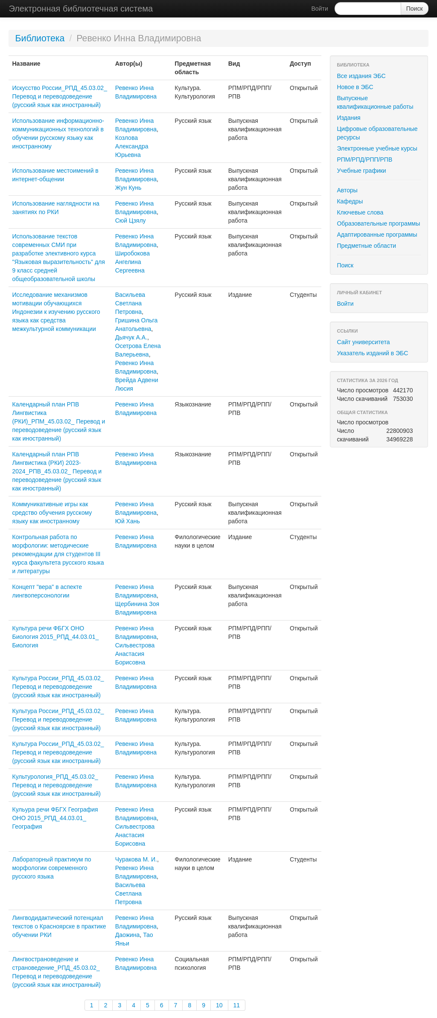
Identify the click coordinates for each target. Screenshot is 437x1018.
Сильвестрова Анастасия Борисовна (135, 654)
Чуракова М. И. (136, 859)
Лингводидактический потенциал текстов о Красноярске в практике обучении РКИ (59, 926)
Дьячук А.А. (131, 337)
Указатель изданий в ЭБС (372, 353)
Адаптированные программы (377, 234)
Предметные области (366, 245)
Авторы (347, 190)
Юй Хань (127, 521)
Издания (348, 117)
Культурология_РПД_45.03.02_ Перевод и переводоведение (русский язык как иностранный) (56, 785)
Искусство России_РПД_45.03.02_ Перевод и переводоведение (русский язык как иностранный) (59, 96)
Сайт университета (363, 342)
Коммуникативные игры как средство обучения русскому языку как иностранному (52, 513)
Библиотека (39, 38)
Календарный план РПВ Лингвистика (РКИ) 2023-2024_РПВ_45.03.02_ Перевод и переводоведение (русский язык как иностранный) (57, 471)
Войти (320, 8)
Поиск (345, 265)
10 (219, 1005)
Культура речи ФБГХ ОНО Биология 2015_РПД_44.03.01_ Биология (55, 637)
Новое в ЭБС (355, 87)
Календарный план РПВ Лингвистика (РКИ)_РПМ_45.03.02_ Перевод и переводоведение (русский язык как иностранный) (58, 421)
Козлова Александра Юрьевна (132, 146)
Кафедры (350, 201)
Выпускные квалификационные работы (375, 102)
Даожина (127, 934)
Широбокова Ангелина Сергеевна (132, 262)
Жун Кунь (128, 187)
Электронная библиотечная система (81, 8)
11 (236, 1005)
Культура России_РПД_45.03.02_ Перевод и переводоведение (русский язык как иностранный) (58, 687)
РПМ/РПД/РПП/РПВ (364, 159)
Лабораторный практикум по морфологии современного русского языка (51, 868)
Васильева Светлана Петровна (130, 303)
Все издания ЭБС (361, 76)
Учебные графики (361, 170)
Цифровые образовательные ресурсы (377, 133)
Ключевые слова (360, 212)
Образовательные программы (378, 223)
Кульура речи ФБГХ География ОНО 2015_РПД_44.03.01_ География (55, 818)
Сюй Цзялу (130, 220)
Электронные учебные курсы (377, 148)
